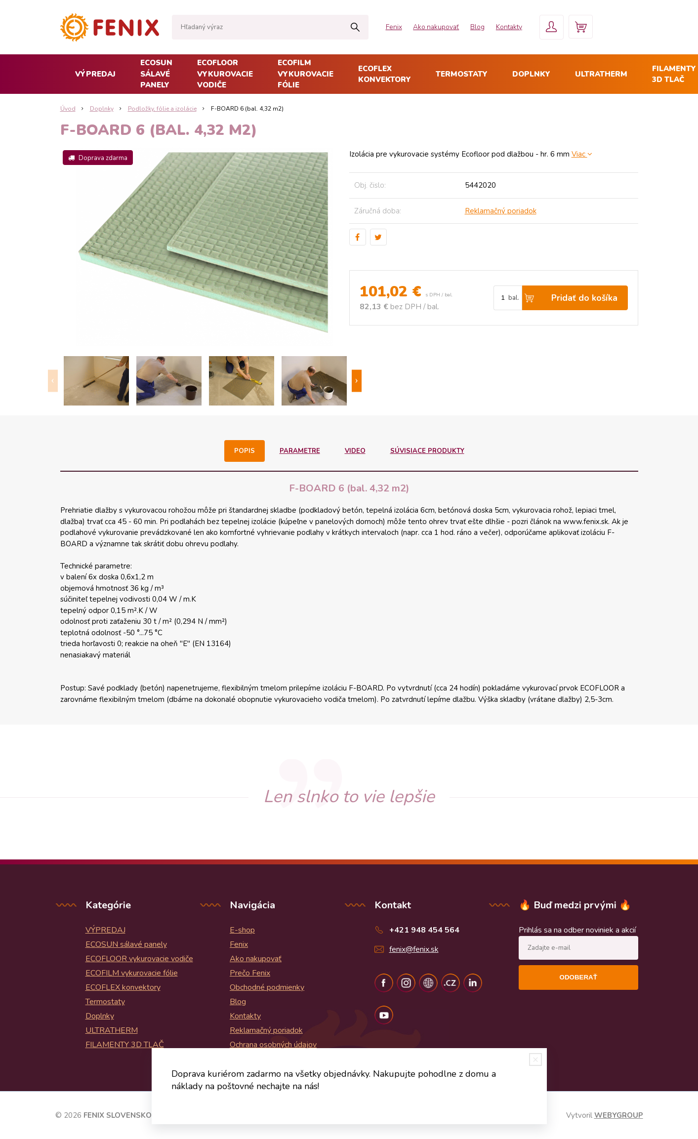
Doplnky (531, 74)
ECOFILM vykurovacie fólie (305, 74)
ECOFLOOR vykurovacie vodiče (225, 74)
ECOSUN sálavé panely (156, 74)
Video (355, 451)
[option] (96, 381)
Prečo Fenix (250, 973)
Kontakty (502, 27)
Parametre (300, 451)
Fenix (380, 27)
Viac (582, 154)
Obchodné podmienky (267, 987)
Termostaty (462, 74)
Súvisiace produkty (426, 451)
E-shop (242, 930)
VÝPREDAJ (95, 74)
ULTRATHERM (601, 74)
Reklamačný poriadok (500, 211)
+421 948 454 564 (424, 930)
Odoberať (578, 977)
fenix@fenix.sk (414, 949)
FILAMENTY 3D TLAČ (124, 1044)
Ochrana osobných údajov (273, 1044)
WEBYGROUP (618, 1115)
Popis (245, 451)
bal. (513, 297)
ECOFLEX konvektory (384, 74)
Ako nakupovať (425, 27)
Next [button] (357, 381)
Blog (469, 27)
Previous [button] (53, 381)
